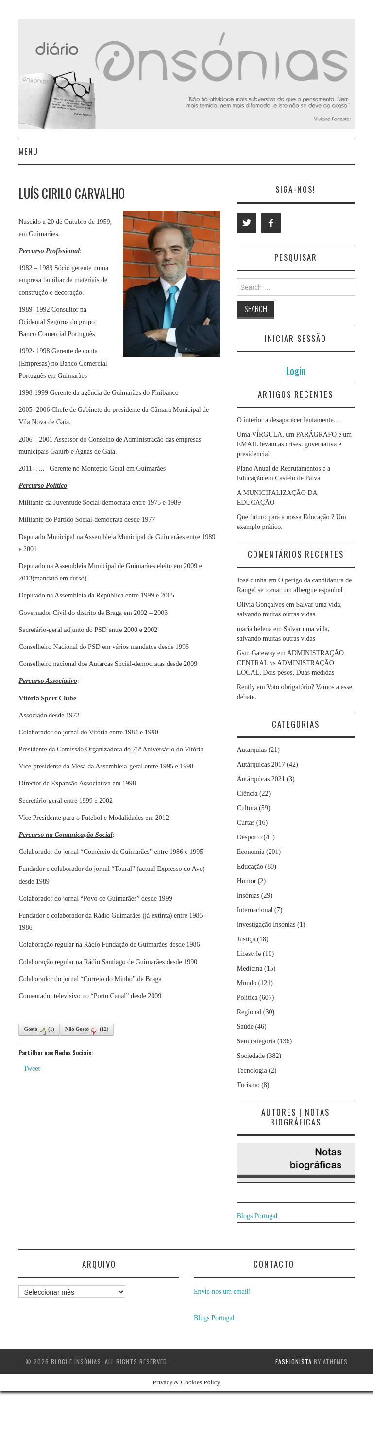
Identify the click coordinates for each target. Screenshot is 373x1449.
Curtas (246, 822)
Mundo (246, 983)
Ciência (247, 793)
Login (295, 370)
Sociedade (251, 1055)
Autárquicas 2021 (261, 779)
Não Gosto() (87, 1030)
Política (247, 997)
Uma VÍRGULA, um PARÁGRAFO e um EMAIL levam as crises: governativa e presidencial (294, 444)
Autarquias (252, 749)
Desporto (249, 837)
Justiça (246, 939)
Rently (246, 687)
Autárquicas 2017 (261, 764)
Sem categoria (256, 1041)
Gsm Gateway (256, 653)
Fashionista (293, 1361)
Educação (250, 866)
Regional (249, 1012)
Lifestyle (249, 953)
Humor (246, 881)
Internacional (255, 910)
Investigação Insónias (266, 924)
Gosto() (39, 1030)
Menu (28, 151)
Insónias (248, 895)
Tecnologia (252, 1070)
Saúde (245, 1026)
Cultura (247, 808)
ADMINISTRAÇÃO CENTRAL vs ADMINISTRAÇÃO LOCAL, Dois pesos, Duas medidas (290, 662)
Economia (251, 851)
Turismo (248, 1085)
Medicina (250, 968)
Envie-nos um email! (222, 1291)
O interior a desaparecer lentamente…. (289, 420)
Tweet (31, 1068)
